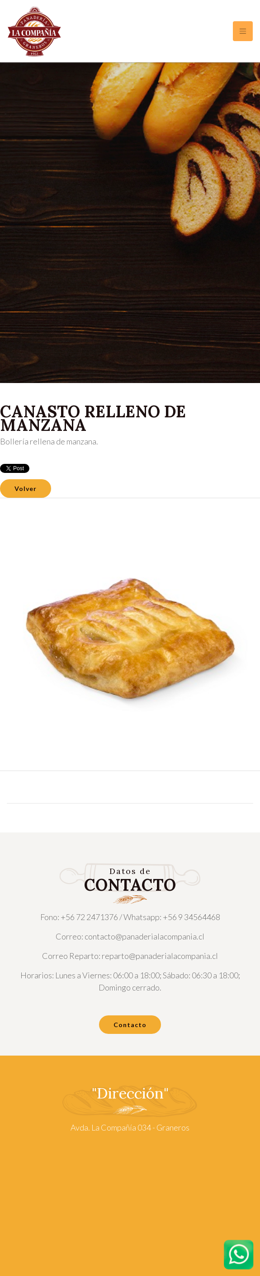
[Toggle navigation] (243, 31)
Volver (25, 488)
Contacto (130, 1024)
